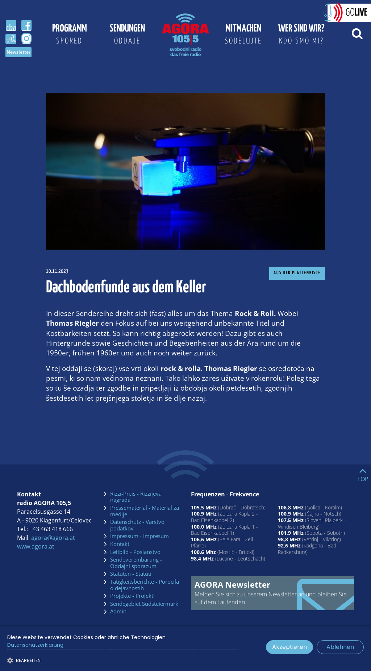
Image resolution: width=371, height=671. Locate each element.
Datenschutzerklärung (35, 645)
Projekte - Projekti (132, 596)
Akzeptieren (289, 647)
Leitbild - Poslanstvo (135, 552)
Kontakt (119, 544)
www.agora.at (35, 546)
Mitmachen (243, 36)
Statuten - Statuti (130, 574)
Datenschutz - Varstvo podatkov (137, 525)
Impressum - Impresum (139, 536)
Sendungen (127, 36)
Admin (118, 611)
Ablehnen (340, 647)
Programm (69, 36)
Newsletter (18, 52)
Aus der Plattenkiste (297, 273)
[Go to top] (363, 473)
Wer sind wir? (301, 36)
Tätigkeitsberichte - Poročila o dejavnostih (144, 585)
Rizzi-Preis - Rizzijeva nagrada (136, 497)
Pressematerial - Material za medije (144, 511)
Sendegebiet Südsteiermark (144, 604)
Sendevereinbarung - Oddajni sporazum (136, 563)
